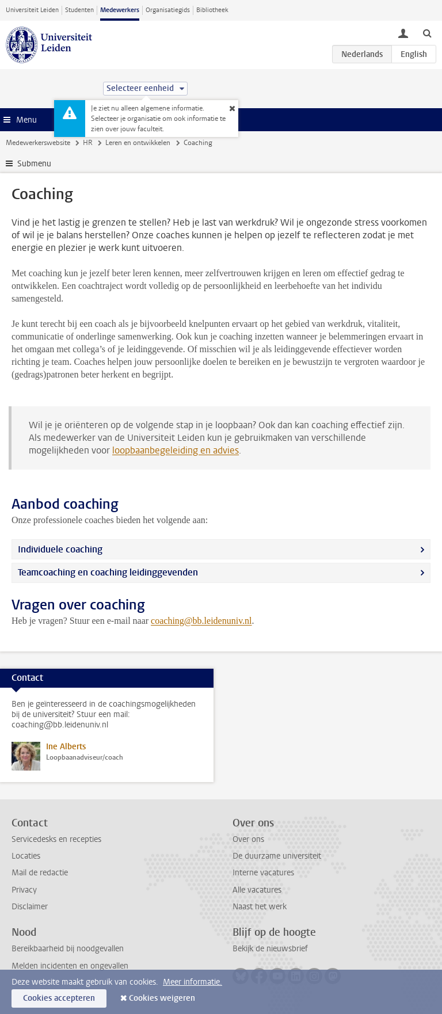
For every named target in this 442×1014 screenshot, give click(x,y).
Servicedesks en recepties (56, 839)
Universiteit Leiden (32, 10)
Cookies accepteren (59, 998)
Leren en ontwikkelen (137, 142)
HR (88, 142)
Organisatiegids (168, 10)
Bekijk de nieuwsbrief (270, 948)
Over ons (248, 839)
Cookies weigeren (162, 998)
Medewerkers (119, 10)
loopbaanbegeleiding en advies (175, 450)
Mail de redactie (40, 872)
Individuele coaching (60, 549)
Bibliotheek (212, 10)
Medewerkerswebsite (38, 142)
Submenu (34, 163)
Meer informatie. (192, 982)
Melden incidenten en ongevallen (70, 965)
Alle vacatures (257, 890)
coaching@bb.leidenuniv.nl (201, 621)
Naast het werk (260, 906)
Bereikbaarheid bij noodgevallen (68, 948)
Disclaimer (30, 906)
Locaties (26, 856)
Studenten (79, 10)
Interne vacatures (263, 872)
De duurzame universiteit (277, 856)
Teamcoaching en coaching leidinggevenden (108, 572)
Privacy (24, 890)
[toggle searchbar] (427, 33)
